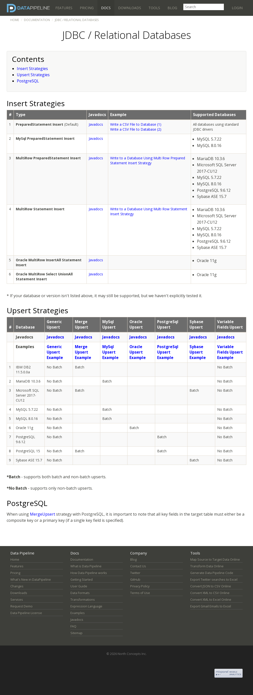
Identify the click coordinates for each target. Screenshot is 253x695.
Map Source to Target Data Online (215, 559)
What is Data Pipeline (86, 566)
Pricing (87, 7)
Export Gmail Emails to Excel (210, 606)
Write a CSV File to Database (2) (135, 129)
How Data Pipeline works (88, 573)
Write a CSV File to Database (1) (135, 124)
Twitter (135, 573)
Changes (16, 586)
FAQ (73, 626)
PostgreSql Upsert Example (167, 352)
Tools (154, 7)
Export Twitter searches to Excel (213, 579)
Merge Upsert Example (83, 352)
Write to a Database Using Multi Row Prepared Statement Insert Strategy (147, 160)
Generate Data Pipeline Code (211, 573)
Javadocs (96, 124)
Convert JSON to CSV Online (210, 586)
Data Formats (80, 593)
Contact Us (138, 566)
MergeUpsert (42, 514)
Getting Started (81, 579)
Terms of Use (140, 593)
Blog (172, 7)
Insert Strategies (32, 68)
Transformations (82, 600)
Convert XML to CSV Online (210, 593)
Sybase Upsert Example (198, 352)
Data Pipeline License (26, 613)
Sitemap (76, 633)
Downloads (129, 7)
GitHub (135, 579)
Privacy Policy (139, 586)
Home (14, 20)
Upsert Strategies (33, 74)
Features (63, 7)
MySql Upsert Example (110, 352)
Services (16, 600)
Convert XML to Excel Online (210, 600)
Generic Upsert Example (55, 352)
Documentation (37, 20)
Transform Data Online (207, 566)
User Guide (78, 586)
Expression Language (86, 606)
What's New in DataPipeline (30, 579)
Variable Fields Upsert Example (230, 352)
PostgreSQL (28, 81)
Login (237, 7)
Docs (106, 7)
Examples (77, 613)
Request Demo (21, 606)
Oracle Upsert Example (137, 352)
